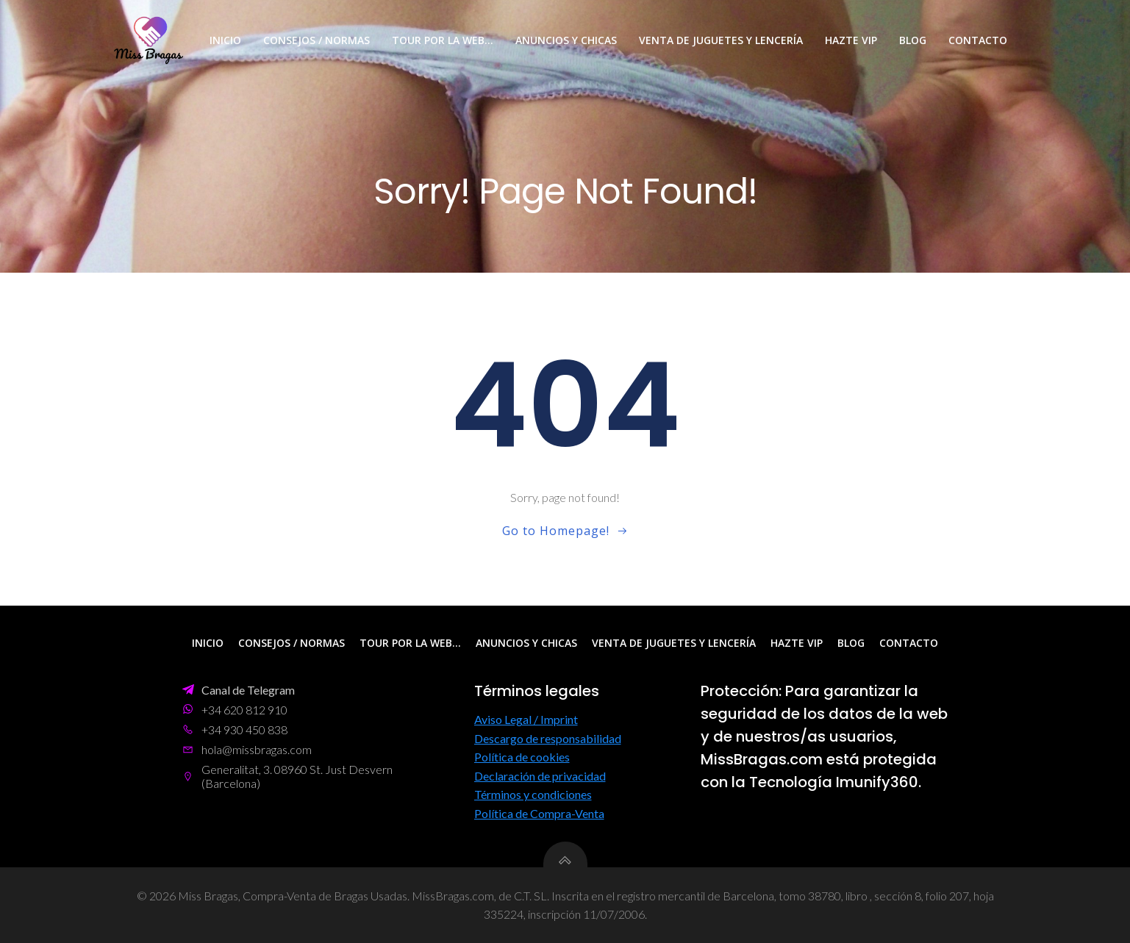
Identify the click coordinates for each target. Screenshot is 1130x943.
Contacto (977, 40)
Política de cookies (522, 757)
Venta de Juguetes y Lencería (721, 40)
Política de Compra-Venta (539, 813)
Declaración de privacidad (540, 776)
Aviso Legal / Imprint (526, 719)
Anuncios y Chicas (566, 40)
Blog (912, 40)
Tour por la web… (442, 40)
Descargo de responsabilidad (547, 738)
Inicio (225, 40)
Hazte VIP (851, 40)
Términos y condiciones (533, 794)
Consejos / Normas (316, 40)
